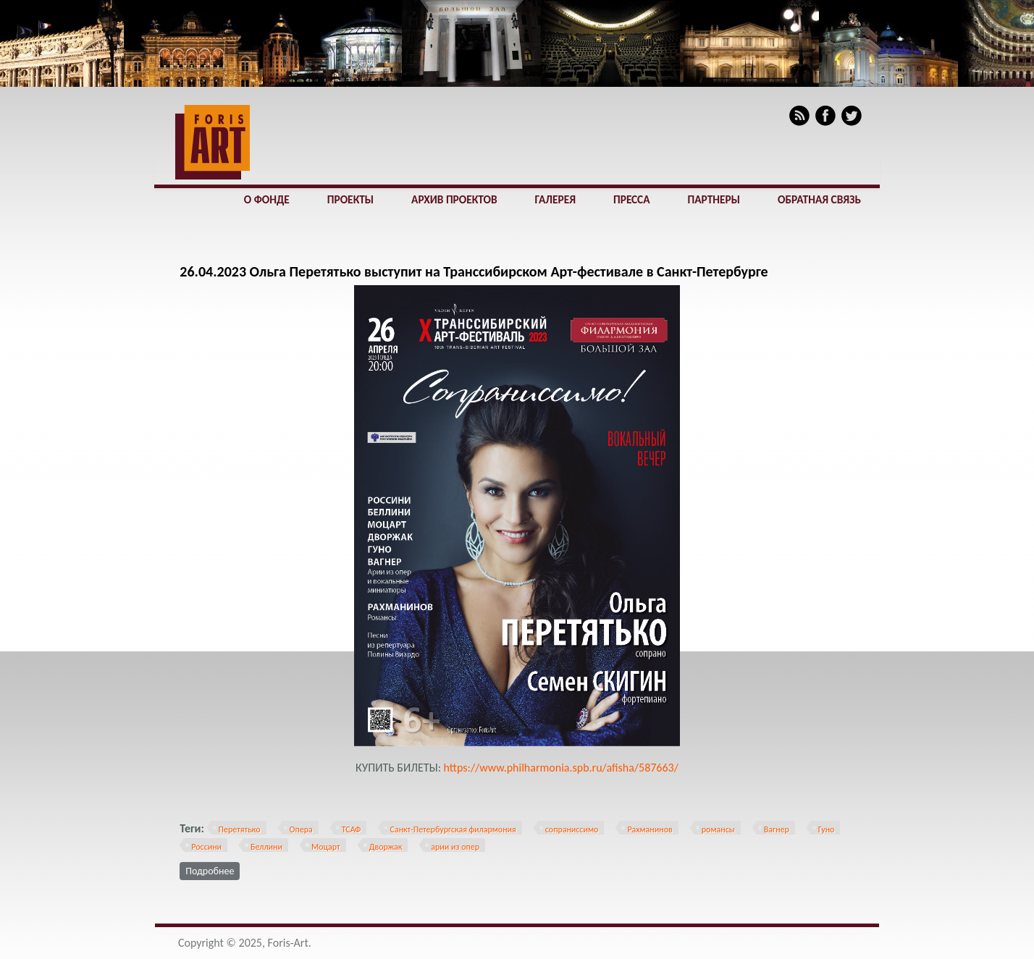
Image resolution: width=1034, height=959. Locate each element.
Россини (206, 847)
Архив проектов (454, 199)
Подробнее (212, 869)
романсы (718, 829)
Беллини (266, 847)
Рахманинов (649, 829)
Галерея (555, 199)
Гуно (826, 829)
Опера (301, 829)
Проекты (350, 199)
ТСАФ (351, 829)
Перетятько (240, 829)
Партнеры (714, 199)
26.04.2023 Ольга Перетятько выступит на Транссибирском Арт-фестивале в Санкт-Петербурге (474, 271)
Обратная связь (819, 199)
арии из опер (455, 847)
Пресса (631, 199)
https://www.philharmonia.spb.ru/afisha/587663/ (561, 767)
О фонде (267, 199)
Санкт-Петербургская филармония (453, 829)
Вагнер (776, 829)
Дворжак (385, 847)
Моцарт (325, 847)
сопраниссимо (572, 829)
